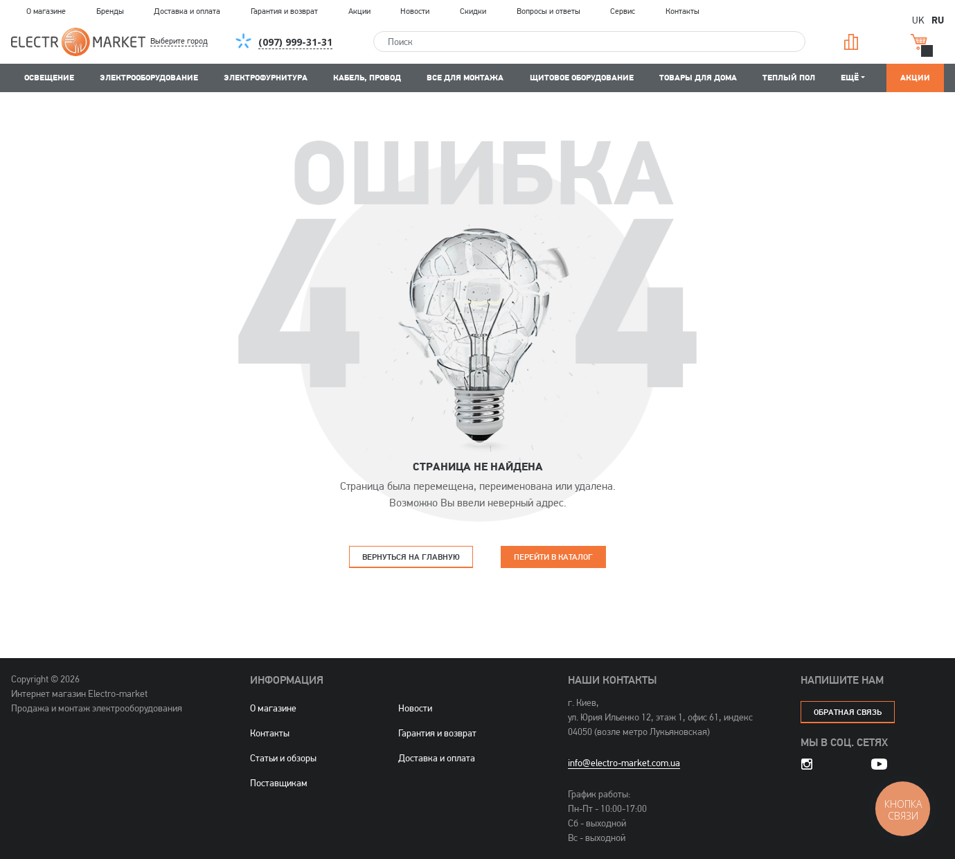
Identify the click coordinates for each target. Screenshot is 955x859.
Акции (359, 11)
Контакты (682, 11)
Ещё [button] (850, 77)
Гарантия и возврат (284, 11)
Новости (414, 11)
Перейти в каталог (553, 556)
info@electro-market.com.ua (624, 762)
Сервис (622, 11)
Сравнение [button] (851, 42)
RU (937, 19)
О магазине (46, 11)
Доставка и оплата (187, 11)
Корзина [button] (919, 42)
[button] (190, 42)
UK (918, 20)
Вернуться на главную (411, 556)
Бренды (110, 11)
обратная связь (848, 712)
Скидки (473, 11)
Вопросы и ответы (548, 11)
